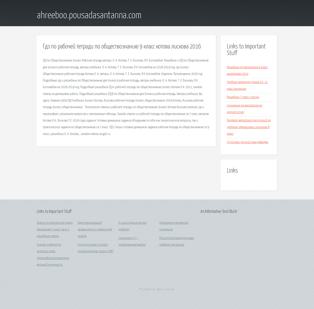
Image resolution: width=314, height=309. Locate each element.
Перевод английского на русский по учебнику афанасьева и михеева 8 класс (249, 127)
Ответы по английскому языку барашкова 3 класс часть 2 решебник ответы (55, 229)
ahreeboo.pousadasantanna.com (89, 15)
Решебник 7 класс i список (243, 97)
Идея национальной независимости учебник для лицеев (95, 229)
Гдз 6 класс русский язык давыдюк (247, 142)
